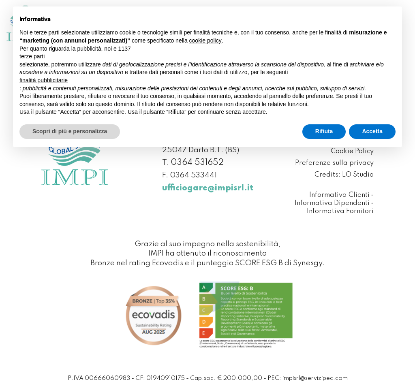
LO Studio (358, 175)
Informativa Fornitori (340, 212)
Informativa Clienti (339, 195)
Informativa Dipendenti (332, 203)
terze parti (32, 56)
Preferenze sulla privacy (334, 163)
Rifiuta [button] (324, 131)
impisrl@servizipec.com (315, 378)
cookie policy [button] (205, 40)
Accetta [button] (372, 131)
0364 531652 (197, 162)
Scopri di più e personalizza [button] (69, 131)
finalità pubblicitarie (43, 80)
